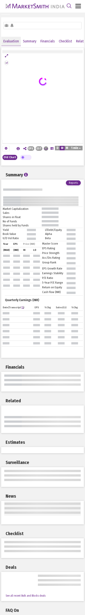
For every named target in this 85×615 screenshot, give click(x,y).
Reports (73, 182)
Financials (47, 41)
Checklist (65, 41)
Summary (29, 41)
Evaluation (11, 41)
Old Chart (10, 157)
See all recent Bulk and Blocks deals (26, 595)
